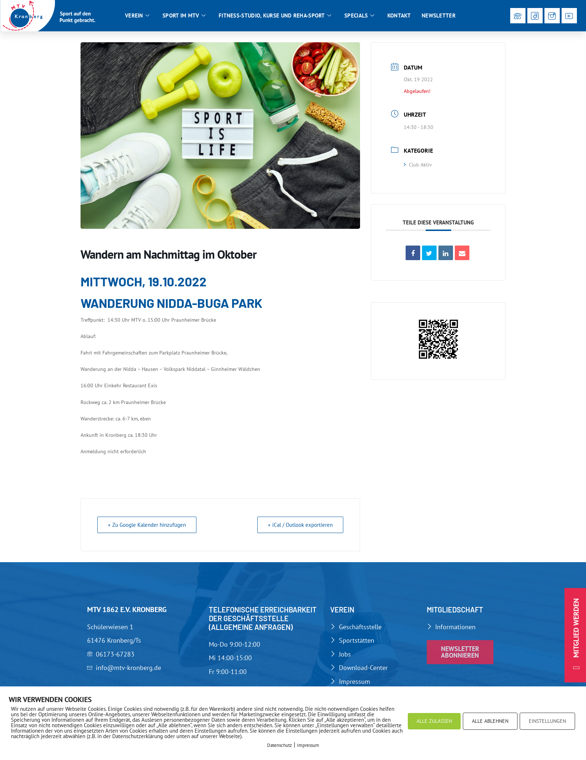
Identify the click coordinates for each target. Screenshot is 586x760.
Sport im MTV (184, 15)
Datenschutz (279, 745)
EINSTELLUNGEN (547, 721)
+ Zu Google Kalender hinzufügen (147, 524)
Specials (359, 15)
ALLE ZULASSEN (434, 721)
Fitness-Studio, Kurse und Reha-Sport (275, 15)
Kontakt (399, 15)
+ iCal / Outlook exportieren (300, 524)
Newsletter (439, 15)
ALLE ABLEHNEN (490, 721)
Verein (137, 15)
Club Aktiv (418, 164)
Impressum (308, 745)
